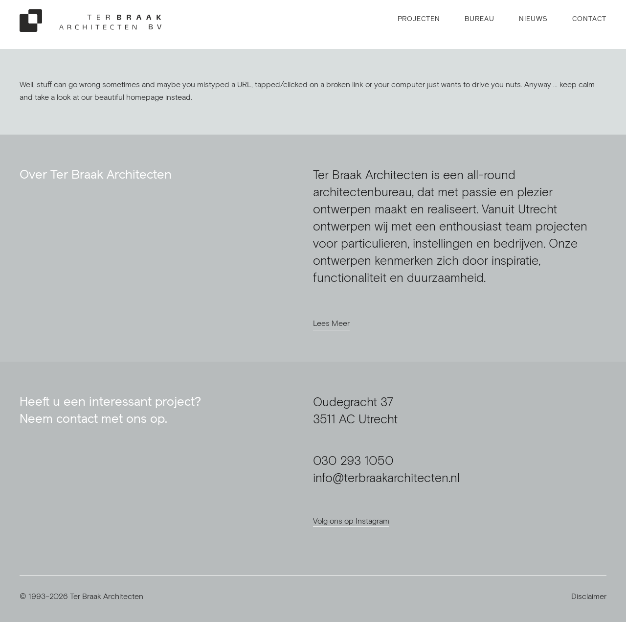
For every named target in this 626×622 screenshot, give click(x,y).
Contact (589, 19)
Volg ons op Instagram (351, 520)
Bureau (479, 19)
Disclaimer (588, 596)
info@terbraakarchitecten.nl (386, 477)
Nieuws (533, 19)
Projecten (419, 19)
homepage (144, 96)
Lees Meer (331, 323)
